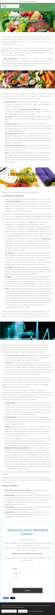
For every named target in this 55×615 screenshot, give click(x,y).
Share (6, 598)
